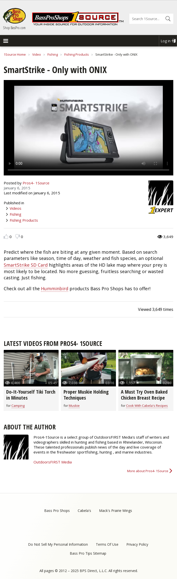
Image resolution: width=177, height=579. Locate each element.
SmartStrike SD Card (26, 265)
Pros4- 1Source (36, 182)
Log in (166, 41)
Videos (15, 208)
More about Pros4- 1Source (147, 471)
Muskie (74, 405)
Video (36, 54)
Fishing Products (76, 54)
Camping (18, 405)
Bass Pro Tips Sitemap (88, 553)
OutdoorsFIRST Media (53, 461)
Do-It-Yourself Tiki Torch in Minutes (30, 394)
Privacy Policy (137, 544)
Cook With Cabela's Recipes (147, 405)
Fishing (52, 54)
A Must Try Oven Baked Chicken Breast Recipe (144, 394)
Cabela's (84, 510)
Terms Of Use (107, 544)
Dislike (17, 236)
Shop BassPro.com (14, 27)
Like (6, 236)
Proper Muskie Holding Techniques (86, 394)
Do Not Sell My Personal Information (58, 544)
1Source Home (15, 54)
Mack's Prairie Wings (115, 510)
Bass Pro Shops (57, 510)
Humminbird (54, 288)
